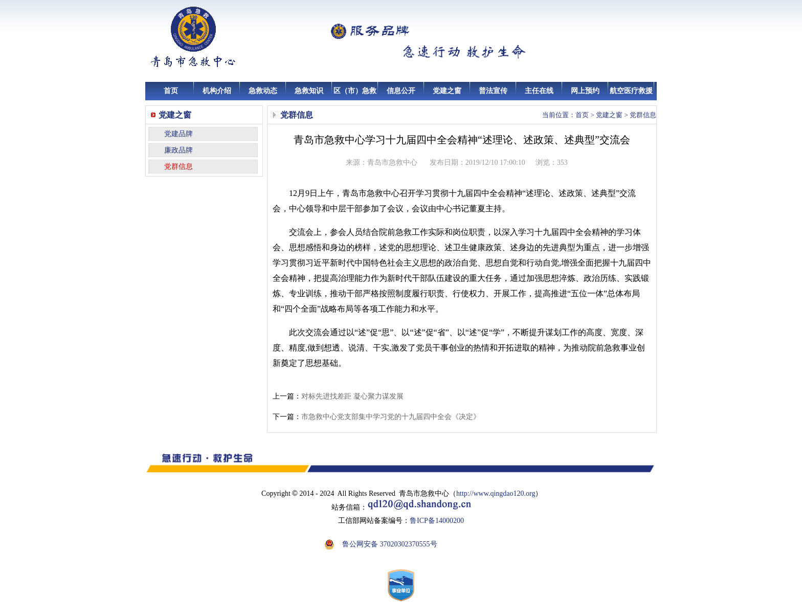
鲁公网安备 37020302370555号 (389, 544)
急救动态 (263, 91)
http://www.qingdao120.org (495, 493)
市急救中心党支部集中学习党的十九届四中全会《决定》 (390, 417)
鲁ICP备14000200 (437, 520)
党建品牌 (178, 134)
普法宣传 (493, 91)
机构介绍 (217, 91)
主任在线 (539, 91)
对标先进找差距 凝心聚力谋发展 (352, 396)
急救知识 (309, 91)
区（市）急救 (354, 91)
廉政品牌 (178, 150)
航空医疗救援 (631, 91)
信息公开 (401, 91)
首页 (171, 91)
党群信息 (178, 166)
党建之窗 (447, 91)
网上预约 (585, 91)
